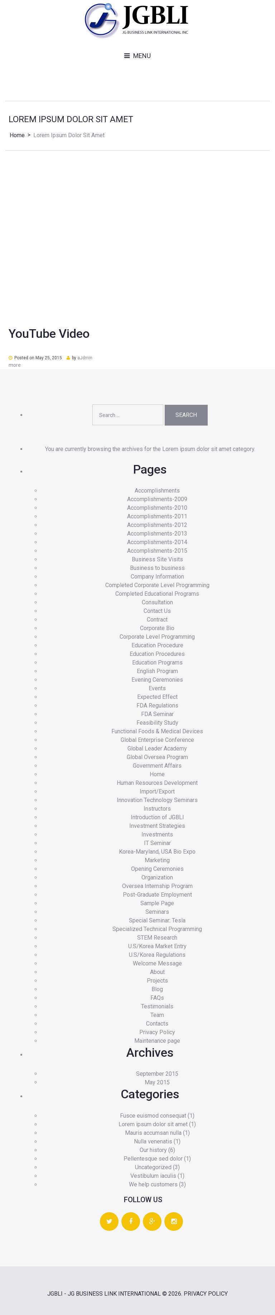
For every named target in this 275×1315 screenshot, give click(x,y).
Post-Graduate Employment (157, 894)
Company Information (157, 576)
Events (157, 688)
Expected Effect (157, 697)
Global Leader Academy (157, 748)
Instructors (157, 808)
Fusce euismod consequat (153, 1115)
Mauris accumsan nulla (153, 1132)
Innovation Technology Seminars (157, 800)
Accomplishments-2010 (157, 507)
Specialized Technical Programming (157, 929)
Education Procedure (157, 645)
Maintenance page (157, 1040)
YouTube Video (49, 333)
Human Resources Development (157, 782)
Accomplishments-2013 (157, 533)
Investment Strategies (157, 825)
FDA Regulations (157, 705)
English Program (157, 671)
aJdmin (84, 357)
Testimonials (157, 1006)
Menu (142, 55)
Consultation (157, 602)
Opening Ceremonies (157, 868)
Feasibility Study (157, 722)
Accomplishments (157, 490)
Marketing (157, 860)
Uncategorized (153, 1167)
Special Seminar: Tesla (157, 920)
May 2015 (157, 1082)
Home (17, 135)
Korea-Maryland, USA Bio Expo (157, 851)
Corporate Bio (157, 628)
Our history (153, 1150)
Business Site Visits (157, 559)
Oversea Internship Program (157, 886)
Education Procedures (157, 654)
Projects (157, 980)
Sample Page (157, 903)
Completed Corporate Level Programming (157, 585)
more (15, 365)
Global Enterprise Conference (157, 739)
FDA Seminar (157, 714)
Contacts (157, 1023)
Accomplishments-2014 (157, 542)
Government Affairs (157, 765)
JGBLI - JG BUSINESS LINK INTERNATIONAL (104, 1293)
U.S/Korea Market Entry (157, 946)
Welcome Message (157, 963)
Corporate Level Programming (157, 636)
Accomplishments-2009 (157, 499)
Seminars (157, 911)
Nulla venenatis (153, 1141)
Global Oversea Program (157, 757)
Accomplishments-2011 (157, 516)
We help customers (153, 1184)
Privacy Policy (157, 1032)
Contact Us (157, 611)
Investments (157, 834)
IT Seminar (157, 843)
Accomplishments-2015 (157, 550)
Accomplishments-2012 (157, 525)
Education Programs (157, 662)
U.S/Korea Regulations (157, 954)
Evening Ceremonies (157, 679)
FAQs (157, 997)
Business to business (157, 568)
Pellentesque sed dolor (153, 1158)
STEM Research (157, 937)
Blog (157, 989)
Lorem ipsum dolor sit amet (153, 1124)
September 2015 (157, 1073)
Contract (157, 619)
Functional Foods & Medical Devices (157, 731)
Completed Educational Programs (157, 593)
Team (157, 1015)
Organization (157, 877)
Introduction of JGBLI (157, 817)
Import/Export (157, 791)
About (157, 972)
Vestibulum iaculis (153, 1175)
